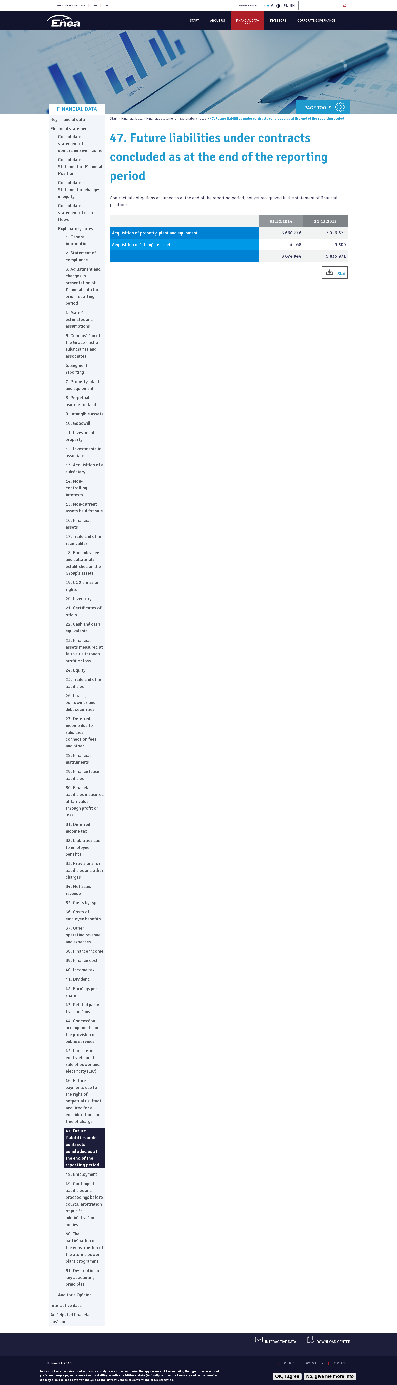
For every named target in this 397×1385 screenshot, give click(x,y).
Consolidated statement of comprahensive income (80, 143)
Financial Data (247, 21)
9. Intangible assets (84, 414)
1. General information (77, 240)
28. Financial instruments (78, 759)
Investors (278, 21)
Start (194, 21)
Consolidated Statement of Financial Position (80, 166)
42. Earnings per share (81, 992)
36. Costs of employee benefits (83, 915)
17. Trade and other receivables (84, 540)
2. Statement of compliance (81, 256)
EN (292, 5)
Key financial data (67, 119)
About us (217, 21)
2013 (94, 5)
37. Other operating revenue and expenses (83, 935)
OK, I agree (287, 1376)
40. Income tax (80, 970)
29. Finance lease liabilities (82, 775)
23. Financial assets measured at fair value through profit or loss (84, 651)
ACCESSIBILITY (314, 1363)
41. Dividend (78, 979)
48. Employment (81, 1174)
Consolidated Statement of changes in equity (79, 189)
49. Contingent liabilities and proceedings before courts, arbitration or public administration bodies (84, 1204)
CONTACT (339, 1363)
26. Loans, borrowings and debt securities (80, 702)
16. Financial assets (78, 524)
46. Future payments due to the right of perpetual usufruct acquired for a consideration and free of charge (83, 1101)
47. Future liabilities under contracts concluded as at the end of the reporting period (82, 1148)
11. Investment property (80, 436)
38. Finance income (84, 951)
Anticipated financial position (70, 1318)
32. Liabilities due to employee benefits (83, 847)
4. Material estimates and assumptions (79, 319)
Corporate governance (316, 21)
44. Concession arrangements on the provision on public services (82, 1031)
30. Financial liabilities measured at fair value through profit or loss (85, 801)
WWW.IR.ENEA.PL (248, 5)
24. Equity (75, 670)
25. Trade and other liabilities (84, 683)
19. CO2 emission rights (83, 586)
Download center (333, 1342)
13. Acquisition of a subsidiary (84, 468)
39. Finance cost (82, 960)
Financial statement (161, 118)
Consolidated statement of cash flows (75, 212)
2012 (106, 5)
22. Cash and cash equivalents (83, 627)
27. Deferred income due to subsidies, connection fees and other (81, 732)
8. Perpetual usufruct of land (81, 401)
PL (286, 5)
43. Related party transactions (82, 1008)
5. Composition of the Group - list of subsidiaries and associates (83, 346)
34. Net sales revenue (78, 890)
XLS (341, 273)
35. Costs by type (82, 902)
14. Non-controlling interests (76, 488)
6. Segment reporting (76, 369)
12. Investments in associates (83, 452)
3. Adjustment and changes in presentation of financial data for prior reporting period (83, 286)
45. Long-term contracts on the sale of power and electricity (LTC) (83, 1061)
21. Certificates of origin (83, 611)
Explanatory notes (193, 118)
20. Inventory (78, 598)
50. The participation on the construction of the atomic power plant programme (84, 1247)
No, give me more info (330, 1376)
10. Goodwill (78, 423)
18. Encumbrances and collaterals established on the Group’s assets (83, 563)
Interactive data (66, 1305)
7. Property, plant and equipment (83, 385)
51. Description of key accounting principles (83, 1277)
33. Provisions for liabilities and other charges (84, 870)
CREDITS (289, 1363)
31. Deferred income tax (78, 827)
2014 (82, 5)
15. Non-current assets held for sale (84, 507)
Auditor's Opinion (75, 1295)
